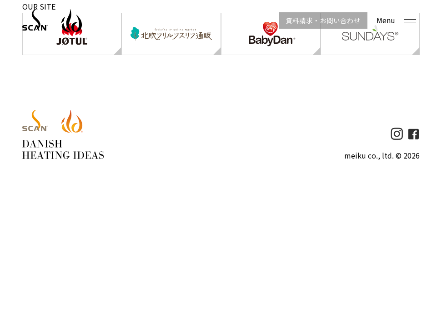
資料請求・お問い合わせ (316, 20)
